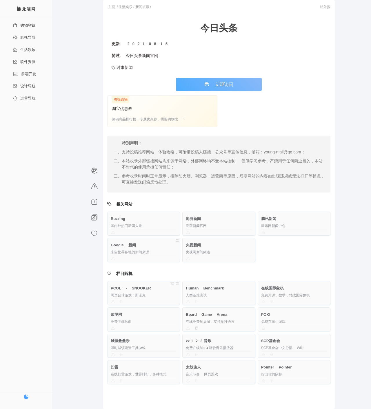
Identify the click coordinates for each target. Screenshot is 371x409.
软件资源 (24, 62)
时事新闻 (122, 67)
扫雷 (114, 367)
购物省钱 (24, 25)
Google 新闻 (123, 245)
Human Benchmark (205, 288)
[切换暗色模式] (26, 397)
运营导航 (24, 98)
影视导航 (24, 37)
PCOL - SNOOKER (131, 288)
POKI (265, 314)
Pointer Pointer (276, 367)
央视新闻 (193, 245)
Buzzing (118, 219)
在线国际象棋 (272, 288)
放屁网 (116, 314)
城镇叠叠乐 (120, 341)
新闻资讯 (142, 7)
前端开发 (24, 74)
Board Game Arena (206, 314)
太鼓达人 (193, 367)
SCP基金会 (270, 341)
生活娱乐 (24, 49)
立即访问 (218, 84)
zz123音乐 (198, 341)
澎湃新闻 (193, 219)
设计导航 (24, 86)
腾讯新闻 (268, 219)
